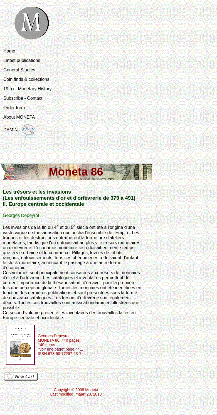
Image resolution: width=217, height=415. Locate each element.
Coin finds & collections (26, 79)
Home (9, 51)
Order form (14, 107)
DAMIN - (19, 131)
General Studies (19, 70)
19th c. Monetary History (27, 88)
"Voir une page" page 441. (60, 349)
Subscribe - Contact (23, 98)
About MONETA (19, 117)
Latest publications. (22, 60)
